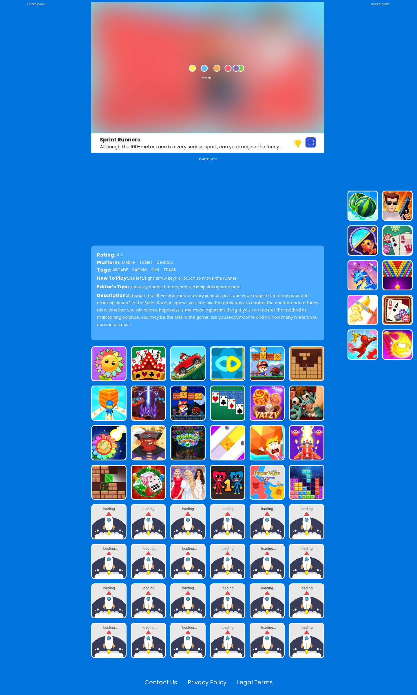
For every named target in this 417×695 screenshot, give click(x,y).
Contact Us (161, 682)
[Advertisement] (36, 93)
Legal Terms (255, 682)
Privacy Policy (207, 682)
